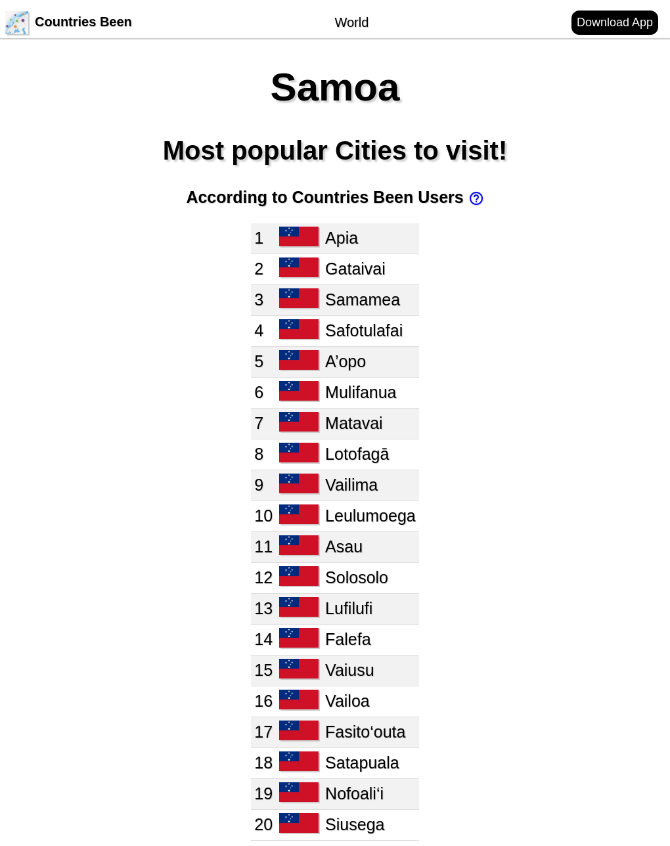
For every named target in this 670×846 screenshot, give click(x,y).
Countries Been (68, 21)
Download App (615, 22)
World (351, 22)
